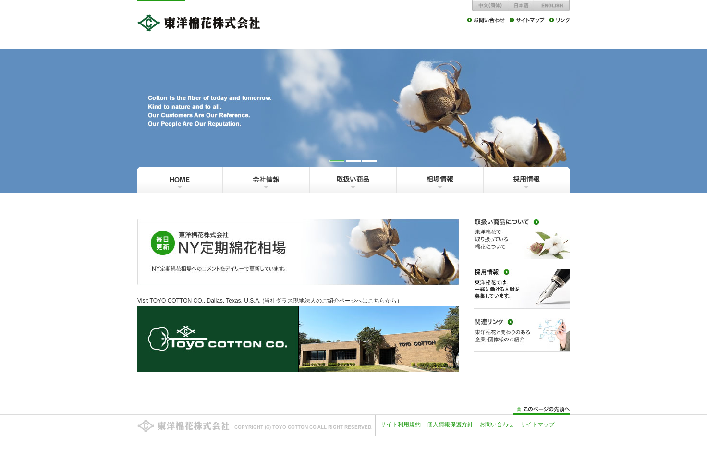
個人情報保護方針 (450, 424)
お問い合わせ (496, 424)
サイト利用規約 (400, 424)
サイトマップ (537, 424)
